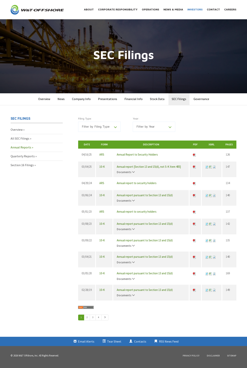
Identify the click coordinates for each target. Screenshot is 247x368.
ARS (101, 157)
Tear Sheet (114, 344)
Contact (213, 9)
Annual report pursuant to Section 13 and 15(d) (145, 198)
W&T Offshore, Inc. (28, 358)
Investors (195, 9)
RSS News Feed (168, 344)
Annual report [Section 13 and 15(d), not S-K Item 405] (149, 169)
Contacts (140, 344)
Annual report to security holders (136, 186)
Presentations (107, 102)
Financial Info (133, 102)
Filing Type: (85, 121)
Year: (136, 121)
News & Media (173, 9)
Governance (201, 102)
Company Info (81, 102)
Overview (44, 102)
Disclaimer (213, 358)
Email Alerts (86, 344)
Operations (150, 9)
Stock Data (157, 102)
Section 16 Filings (22, 168)
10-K (102, 169)
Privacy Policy (191, 358)
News (61, 102)
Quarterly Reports (23, 159)
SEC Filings (179, 102)
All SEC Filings (20, 141)
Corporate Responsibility (118, 9)
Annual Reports (21, 150)
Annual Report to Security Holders (137, 157)
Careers (230, 9)
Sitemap (231, 358)
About (89, 9)
